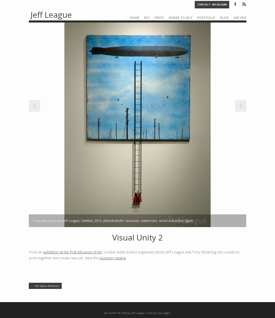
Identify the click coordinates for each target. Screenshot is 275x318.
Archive (240, 17)
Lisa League (164, 313)
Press (159, 17)
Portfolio (206, 17)
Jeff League (51, 14)
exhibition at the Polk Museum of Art (72, 252)
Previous (34, 106)
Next (240, 106)
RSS (243, 3)
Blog (224, 17)
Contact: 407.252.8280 (212, 4)
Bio (147, 17)
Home (134, 17)
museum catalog (112, 257)
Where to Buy (180, 17)
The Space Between (45, 286)
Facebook (235, 3)
